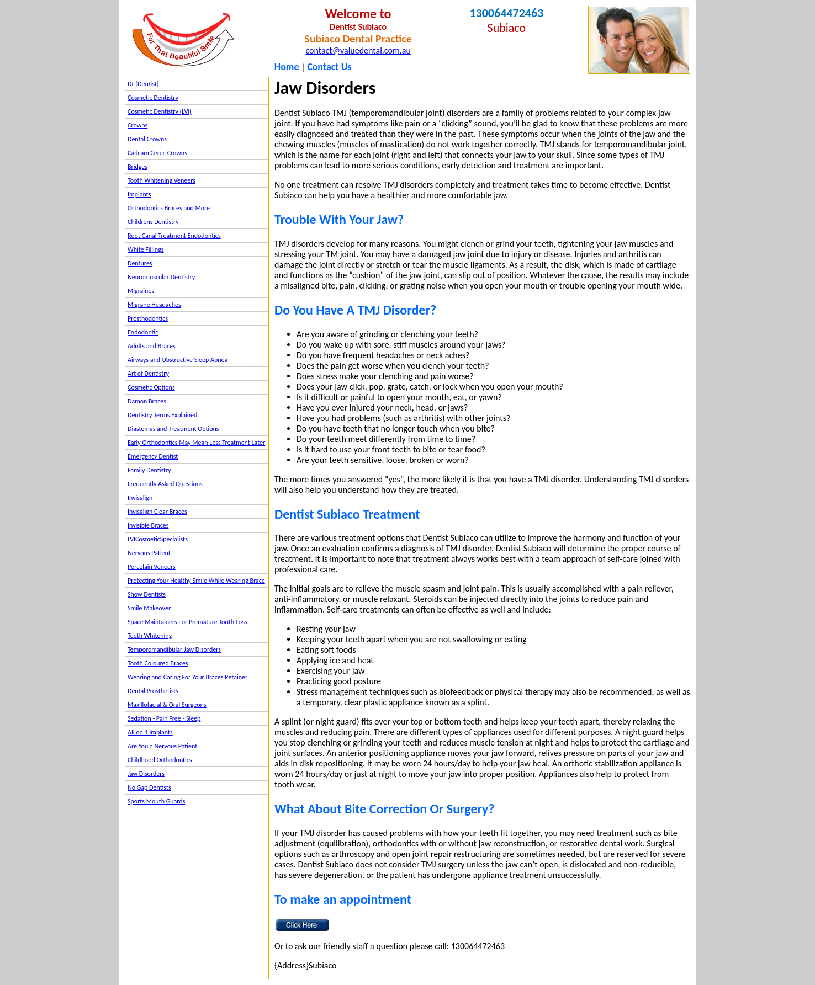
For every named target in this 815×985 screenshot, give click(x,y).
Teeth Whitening (150, 636)
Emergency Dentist (153, 456)
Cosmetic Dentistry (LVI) (160, 111)
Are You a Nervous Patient (162, 746)
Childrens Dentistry (153, 222)
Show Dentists (147, 594)
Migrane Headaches (154, 304)
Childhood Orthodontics (160, 760)
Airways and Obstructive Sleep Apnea (177, 360)
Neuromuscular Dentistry (161, 277)
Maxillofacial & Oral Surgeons (167, 705)
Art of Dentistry (148, 373)
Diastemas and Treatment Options (173, 429)
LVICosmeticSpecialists (158, 539)
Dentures (140, 263)
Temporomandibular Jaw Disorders (174, 649)
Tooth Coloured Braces (158, 663)
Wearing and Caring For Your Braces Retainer (187, 677)
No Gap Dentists (149, 787)
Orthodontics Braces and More (169, 208)
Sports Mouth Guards (156, 801)
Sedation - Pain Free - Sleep (164, 718)
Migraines (141, 291)
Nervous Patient (149, 553)
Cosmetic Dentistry (153, 98)
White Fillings (145, 249)
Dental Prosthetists (153, 691)
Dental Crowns (147, 139)
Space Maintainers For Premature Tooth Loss (187, 622)
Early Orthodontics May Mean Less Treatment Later (196, 442)
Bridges (137, 167)
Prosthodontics (148, 318)
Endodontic (143, 332)
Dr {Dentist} (143, 84)
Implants (139, 194)
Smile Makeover (149, 608)
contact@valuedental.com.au (357, 50)
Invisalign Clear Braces (157, 511)
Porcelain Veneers (152, 567)
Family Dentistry (149, 470)
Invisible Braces (148, 525)
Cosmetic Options (151, 387)
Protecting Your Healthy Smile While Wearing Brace (196, 580)
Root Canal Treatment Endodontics (174, 235)
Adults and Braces (152, 346)
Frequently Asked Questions (165, 484)
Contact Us (329, 67)
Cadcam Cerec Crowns (157, 153)
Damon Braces (147, 401)
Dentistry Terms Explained (162, 415)
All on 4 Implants (150, 732)
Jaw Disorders (146, 774)
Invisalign (140, 498)
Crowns (137, 125)
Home (286, 67)
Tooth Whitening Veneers (161, 180)
